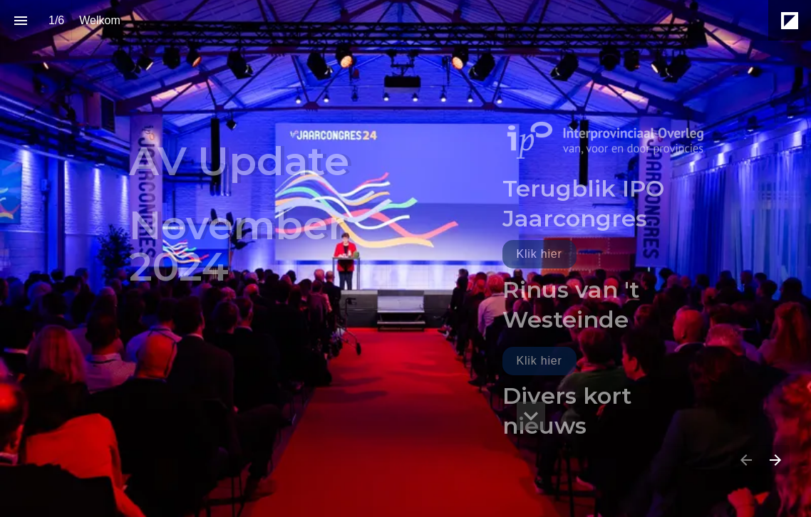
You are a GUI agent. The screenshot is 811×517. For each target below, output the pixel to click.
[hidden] (531, 416)
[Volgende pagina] (775, 459)
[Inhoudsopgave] (20, 20)
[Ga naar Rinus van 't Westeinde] (539, 361)
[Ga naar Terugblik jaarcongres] (539, 254)
